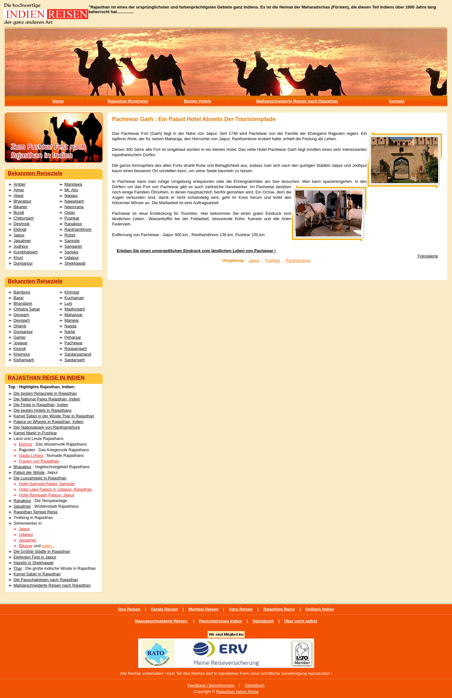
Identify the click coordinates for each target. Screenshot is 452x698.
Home (58, 101)
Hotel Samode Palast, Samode (47, 483)
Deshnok (21, 223)
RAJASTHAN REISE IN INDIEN (46, 378)
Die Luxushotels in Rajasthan (39, 478)
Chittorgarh (23, 218)
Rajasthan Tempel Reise (35, 512)
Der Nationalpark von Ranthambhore (46, 427)
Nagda (70, 326)
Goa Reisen (129, 609)
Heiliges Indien (319, 609)
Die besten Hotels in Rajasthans (42, 410)
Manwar (71, 320)
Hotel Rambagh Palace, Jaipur (46, 495)
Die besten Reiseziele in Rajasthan (45, 393)
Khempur (21, 354)
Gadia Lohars (31, 455)
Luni (68, 303)
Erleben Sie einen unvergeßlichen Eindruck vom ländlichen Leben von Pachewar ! (196, 250)
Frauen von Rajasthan (39, 461)
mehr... (48, 545)
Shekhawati (74, 263)
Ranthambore (298, 260)
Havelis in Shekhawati (33, 562)
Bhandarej (22, 303)
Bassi (18, 297)
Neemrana (73, 206)
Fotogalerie (428, 256)
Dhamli (19, 326)
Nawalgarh (74, 201)
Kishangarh (23, 359)
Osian (69, 212)
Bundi (18, 212)
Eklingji (19, 229)
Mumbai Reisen (203, 609)
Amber (19, 184)
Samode (71, 240)
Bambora (21, 292)
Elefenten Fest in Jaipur (34, 557)
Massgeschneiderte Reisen (162, 621)
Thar (17, 568)
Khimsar (71, 292)
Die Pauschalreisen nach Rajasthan (45, 579)
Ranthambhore (77, 229)
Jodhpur (20, 246)
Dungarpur (23, 263)
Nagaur (71, 195)
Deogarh (21, 314)
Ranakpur (73, 223)
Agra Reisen (241, 609)
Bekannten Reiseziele (35, 173)
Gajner (19, 337)
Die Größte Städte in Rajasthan (41, 551)
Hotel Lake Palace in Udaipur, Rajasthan (55, 489)
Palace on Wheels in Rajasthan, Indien (48, 421)
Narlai (69, 331)
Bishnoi (25, 444)
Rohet (69, 235)
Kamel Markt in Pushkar (35, 433)
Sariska (71, 252)
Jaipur (18, 235)
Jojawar (20, 343)
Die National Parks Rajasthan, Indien (46, 399)
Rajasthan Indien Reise (237, 691)
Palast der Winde (29, 472)
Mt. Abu (71, 190)
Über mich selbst (300, 621)
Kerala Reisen (164, 609)
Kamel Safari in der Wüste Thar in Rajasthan (53, 416)
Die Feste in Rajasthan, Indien (40, 404)
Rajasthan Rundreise (128, 101)
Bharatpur (22, 201)
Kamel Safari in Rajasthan (37, 574)
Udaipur (71, 257)
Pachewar (73, 343)
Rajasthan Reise (279, 609)
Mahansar (73, 314)
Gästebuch (263, 621)
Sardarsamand (77, 354)
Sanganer (73, 246)
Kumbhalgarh (25, 252)
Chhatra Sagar (26, 309)
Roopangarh (75, 348)
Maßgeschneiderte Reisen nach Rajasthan (297, 101)
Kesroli (19, 348)
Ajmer (18, 190)
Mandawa (73, 184)
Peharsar (72, 337)
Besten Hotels (197, 101)
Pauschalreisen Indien (220, 621)
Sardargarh (74, 359)
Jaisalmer (22, 240)
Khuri (18, 257)
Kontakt (396, 101)
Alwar (18, 195)
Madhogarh (74, 309)
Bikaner (20, 206)
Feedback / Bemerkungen (210, 685)
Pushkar (71, 218)
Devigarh (21, 320)
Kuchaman (74, 297)
